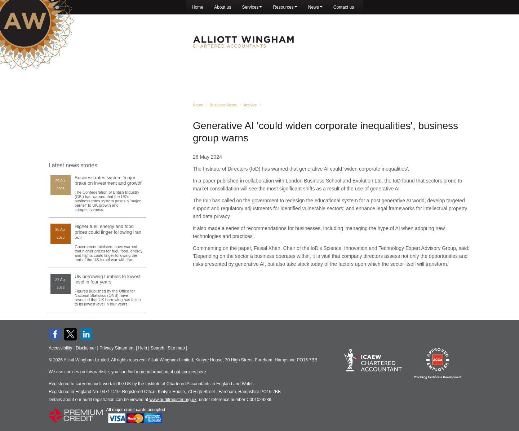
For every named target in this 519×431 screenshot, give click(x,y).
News (315, 7)
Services (252, 7)
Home (197, 7)
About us (222, 7)
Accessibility (60, 348)
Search (157, 348)
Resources (285, 7)
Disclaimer (86, 348)
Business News (223, 105)
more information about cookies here (171, 371)
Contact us (343, 7)
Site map (176, 348)
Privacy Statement (116, 348)
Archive (250, 105)
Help (142, 348)
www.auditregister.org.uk (173, 399)
